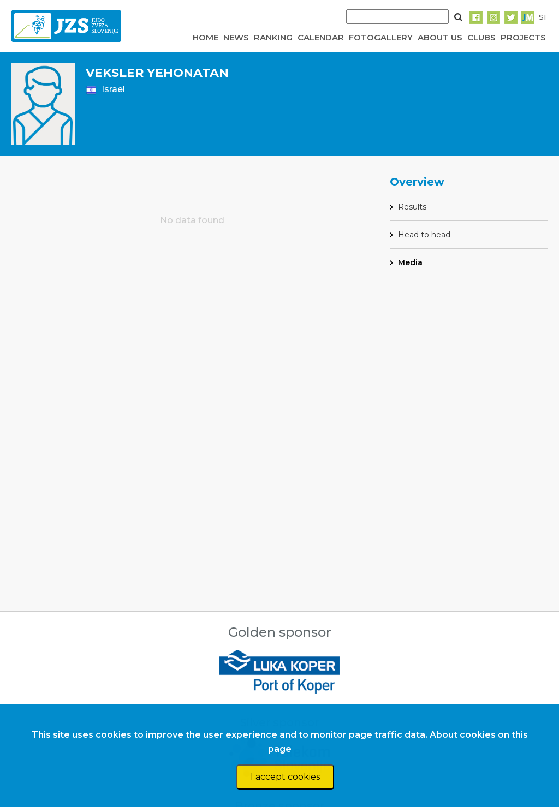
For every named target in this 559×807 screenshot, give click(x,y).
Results (412, 207)
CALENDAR (321, 37)
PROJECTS (523, 37)
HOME (205, 37)
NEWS (236, 37)
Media (410, 262)
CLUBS (481, 37)
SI (542, 17)
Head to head (424, 235)
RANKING (273, 37)
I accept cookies (285, 777)
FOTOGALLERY (381, 37)
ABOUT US (440, 37)
